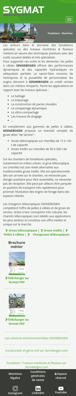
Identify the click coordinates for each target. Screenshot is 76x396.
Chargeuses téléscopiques (48, 234)
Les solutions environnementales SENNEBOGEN (36, 338)
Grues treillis (51, 230)
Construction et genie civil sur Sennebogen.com (36, 350)
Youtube (61, 390)
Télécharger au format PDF (17, 280)
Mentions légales (15, 376)
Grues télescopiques (21, 230)
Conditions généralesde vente (38, 376)
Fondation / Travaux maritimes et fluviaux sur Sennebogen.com (36, 365)
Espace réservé (61, 376)
